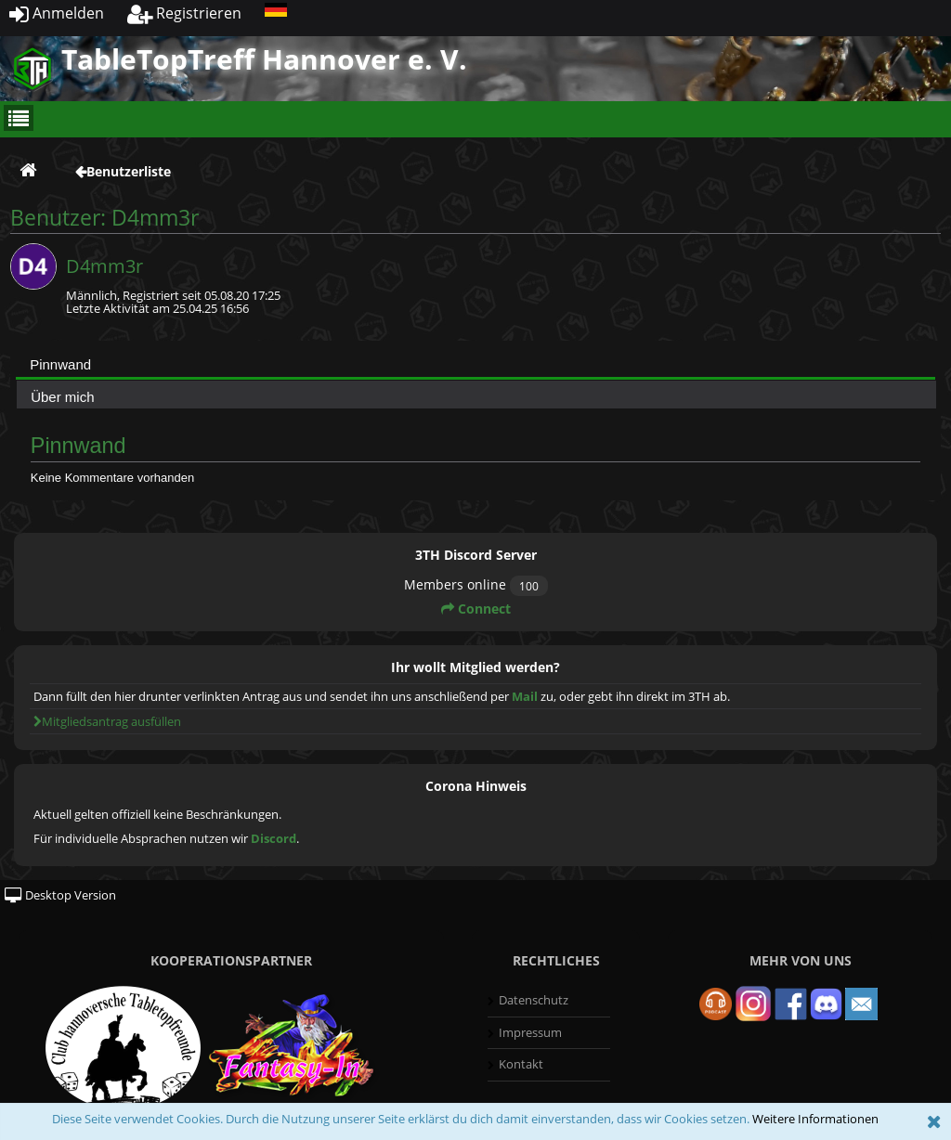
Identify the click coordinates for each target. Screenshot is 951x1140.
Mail (525, 696)
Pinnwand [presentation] (60, 364)
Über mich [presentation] (62, 397)
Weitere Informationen (815, 1118)
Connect (476, 608)
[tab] (475, 364)
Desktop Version (60, 895)
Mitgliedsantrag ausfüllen (107, 721)
